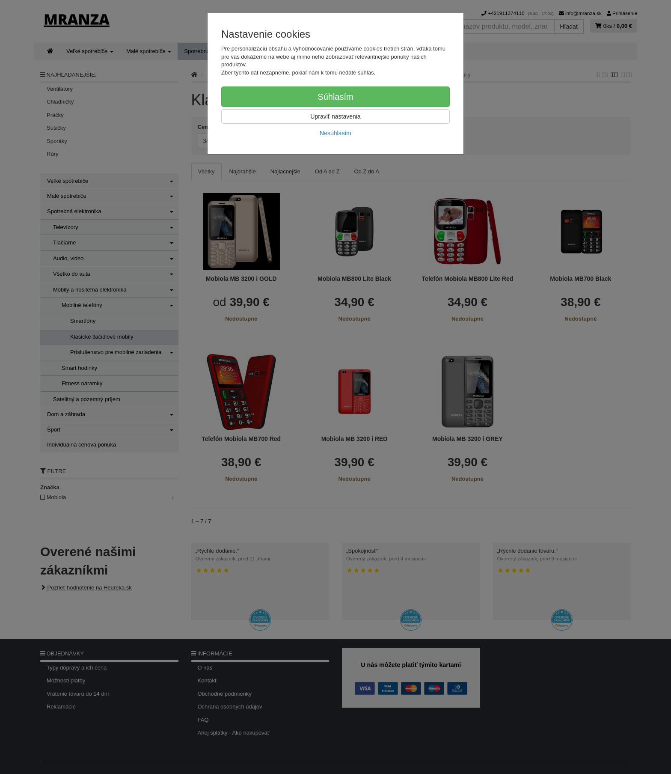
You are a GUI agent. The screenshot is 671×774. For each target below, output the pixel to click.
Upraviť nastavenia (335, 116)
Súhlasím (335, 96)
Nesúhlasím (335, 133)
